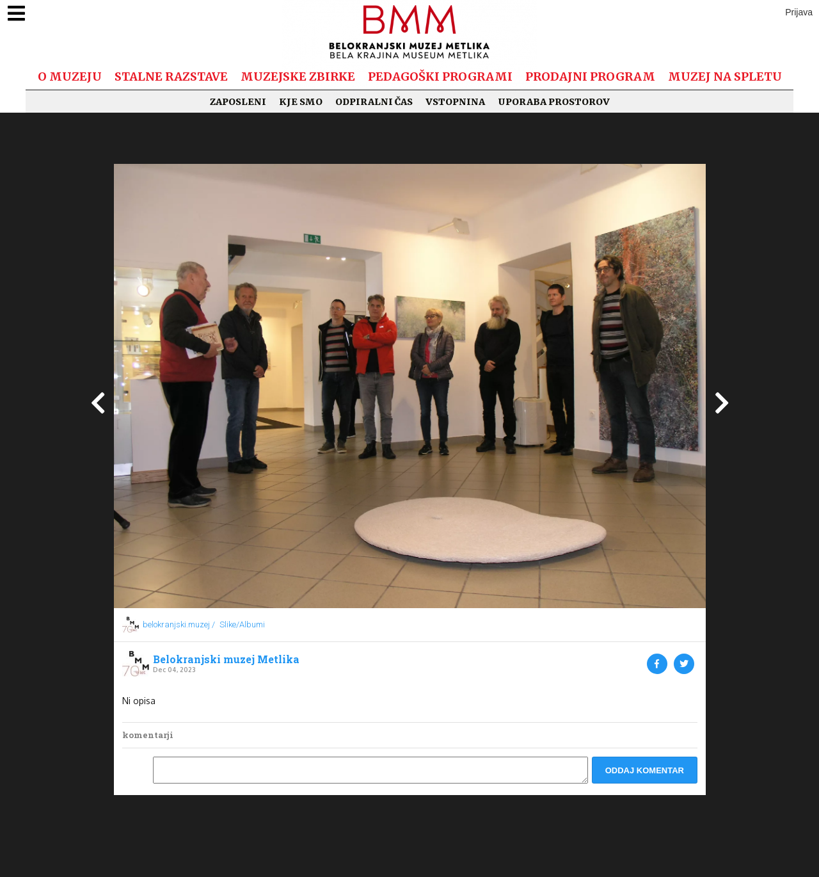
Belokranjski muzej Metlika (226, 659)
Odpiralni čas (374, 102)
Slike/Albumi (242, 624)
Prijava (799, 12)
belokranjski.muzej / (179, 624)
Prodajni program (590, 76)
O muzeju (70, 76)
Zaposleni (238, 102)
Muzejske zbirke (298, 76)
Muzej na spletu (725, 76)
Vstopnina (455, 102)
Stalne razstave (171, 76)
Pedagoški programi (440, 76)
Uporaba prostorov (554, 102)
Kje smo (300, 102)
